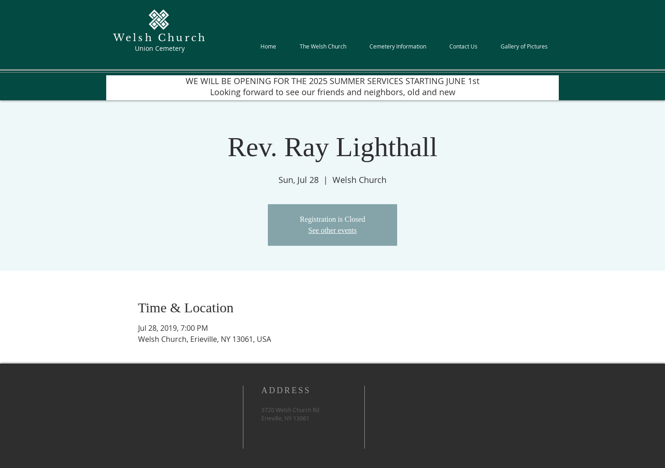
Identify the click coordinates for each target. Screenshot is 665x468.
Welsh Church (159, 38)
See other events (332, 230)
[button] (323, 46)
